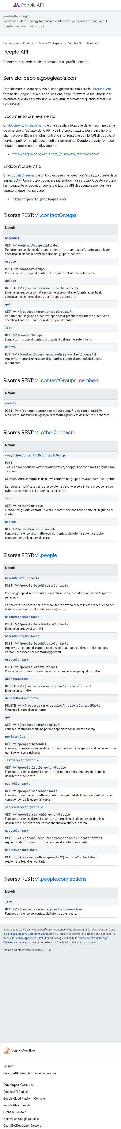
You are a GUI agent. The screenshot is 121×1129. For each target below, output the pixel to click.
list (8, 328)
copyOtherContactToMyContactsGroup (35, 455)
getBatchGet (15, 737)
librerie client (101, 89)
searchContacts (17, 784)
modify (10, 403)
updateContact (17, 830)
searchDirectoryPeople (24, 807)
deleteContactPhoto (21, 698)
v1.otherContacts (55, 432)
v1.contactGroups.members (67, 380)
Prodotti (28, 43)
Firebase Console (14, 1112)
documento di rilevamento (27, 125)
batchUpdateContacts (22, 636)
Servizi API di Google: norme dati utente (29, 1073)
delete (10, 281)
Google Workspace (50, 43)
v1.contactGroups (55, 215)
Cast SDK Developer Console (22, 1125)
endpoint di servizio (22, 175)
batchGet (12, 238)
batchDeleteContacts (22, 617)
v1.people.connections (61, 879)
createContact (17, 660)
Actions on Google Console (21, 1119)
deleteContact (17, 679)
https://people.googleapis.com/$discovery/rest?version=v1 (56, 154)
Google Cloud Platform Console (24, 1098)
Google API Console (16, 1091)
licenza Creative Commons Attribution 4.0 (33, 933)
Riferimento (93, 43)
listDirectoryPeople (22, 760)
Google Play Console (16, 1105)
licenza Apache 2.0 (26, 938)
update (10, 347)
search (10, 522)
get (8, 304)
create (10, 261)
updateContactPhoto (21, 850)
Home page (10, 43)
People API (32, 5)
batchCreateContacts (22, 578)
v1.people (46, 555)
